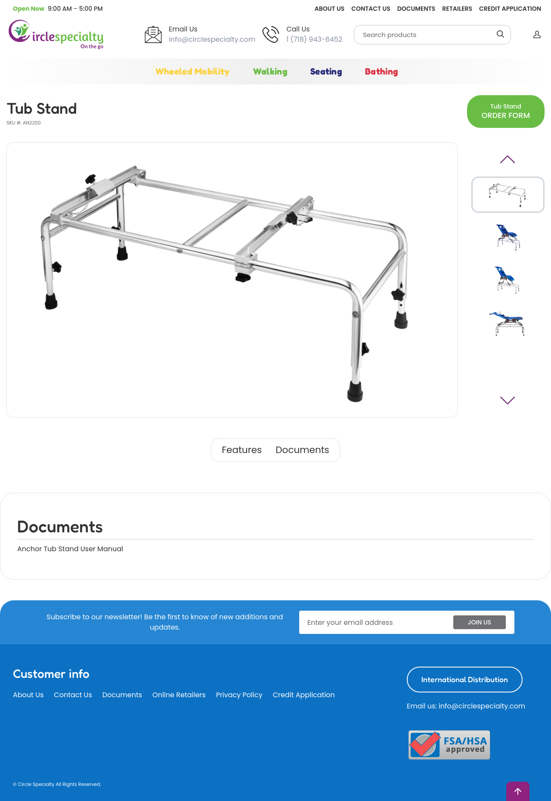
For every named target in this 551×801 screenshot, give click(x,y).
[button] (58, 8)
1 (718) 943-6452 (314, 39)
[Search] (432, 34)
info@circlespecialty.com (212, 39)
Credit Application (510, 8)
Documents (416, 8)
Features (242, 449)
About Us (329, 8)
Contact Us (370, 8)
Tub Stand (506, 111)
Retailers (457, 8)
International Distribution (464, 679)
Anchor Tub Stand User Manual (70, 549)
